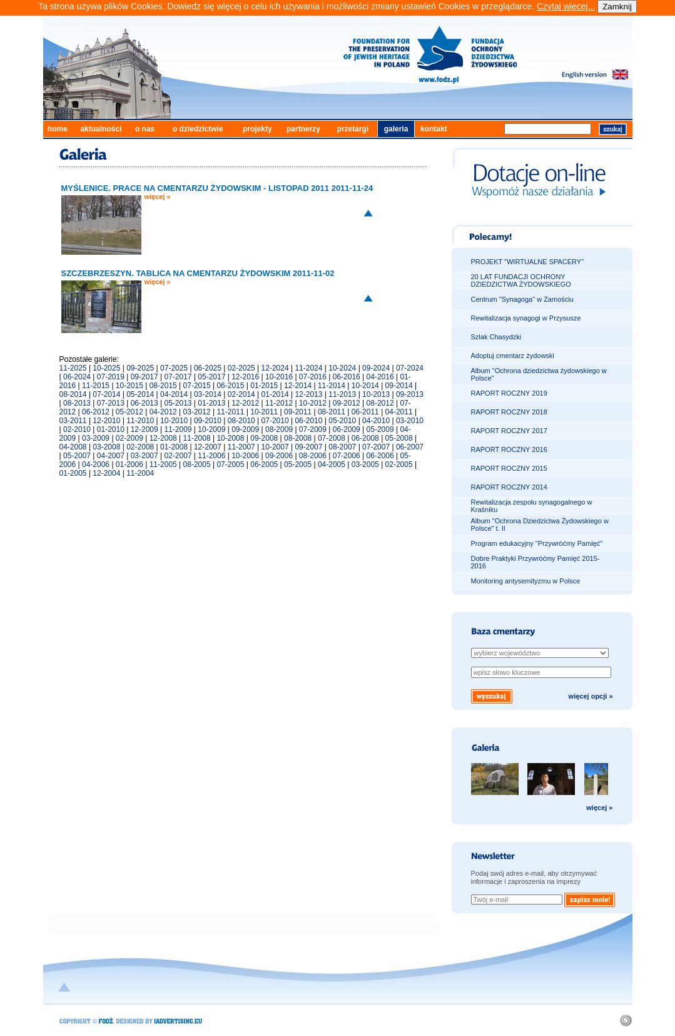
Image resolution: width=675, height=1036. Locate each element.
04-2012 (163, 412)
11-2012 (279, 403)
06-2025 (207, 368)
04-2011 (399, 412)
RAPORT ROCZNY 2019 (509, 393)
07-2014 (106, 394)
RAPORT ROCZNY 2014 (509, 487)
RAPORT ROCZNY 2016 (509, 449)
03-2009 (95, 438)
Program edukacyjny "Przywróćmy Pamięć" (537, 543)
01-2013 (211, 403)
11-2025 (73, 368)
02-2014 (241, 394)
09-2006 (279, 455)
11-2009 (177, 429)
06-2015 (230, 385)
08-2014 (73, 394)
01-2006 (129, 464)
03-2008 (106, 447)
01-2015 (264, 385)
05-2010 (342, 420)
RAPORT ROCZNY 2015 (509, 468)
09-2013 (410, 394)
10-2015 (129, 385)
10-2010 (174, 420)
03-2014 (207, 394)
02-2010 (77, 429)
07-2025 (174, 368)
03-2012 (197, 412)
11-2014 (331, 385)
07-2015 (197, 385)
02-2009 (129, 438)
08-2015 (163, 385)
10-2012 (313, 403)
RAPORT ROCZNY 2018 (509, 412)
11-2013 (342, 394)
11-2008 (197, 438)
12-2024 (275, 368)
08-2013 (77, 403)
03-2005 (365, 464)
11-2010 (140, 420)
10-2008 (230, 438)
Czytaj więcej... (566, 6)
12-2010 (106, 420)
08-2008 (298, 438)
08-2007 (342, 447)
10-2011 (264, 412)
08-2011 (331, 412)
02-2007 (177, 455)
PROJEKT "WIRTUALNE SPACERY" (527, 261)
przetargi (353, 129)
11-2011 (230, 412)
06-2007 (410, 447)
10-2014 (365, 385)
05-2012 (129, 412)
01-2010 (110, 429)
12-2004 (106, 473)
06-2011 (365, 412)
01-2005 (73, 473)
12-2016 (245, 376)
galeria (396, 129)
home (58, 129)
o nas (145, 129)
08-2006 (313, 455)
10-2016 (279, 376)
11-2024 (308, 368)
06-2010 (308, 420)
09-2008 (264, 438)
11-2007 (241, 447)
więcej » (158, 196)
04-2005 (331, 464)
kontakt (433, 129)
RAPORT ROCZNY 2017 (509, 430)
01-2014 (275, 394)
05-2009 (380, 429)
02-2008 (140, 447)
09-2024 (376, 368)
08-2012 (380, 403)
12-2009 (144, 429)
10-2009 (211, 429)
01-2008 (174, 447)
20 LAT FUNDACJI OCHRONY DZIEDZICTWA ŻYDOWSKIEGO (521, 280)
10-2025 (106, 368)
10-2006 (245, 455)
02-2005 (399, 464)
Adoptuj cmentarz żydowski (512, 355)
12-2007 (207, 447)
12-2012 (245, 403)
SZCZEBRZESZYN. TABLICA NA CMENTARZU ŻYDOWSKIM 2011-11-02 (198, 273)
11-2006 (211, 455)
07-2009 (313, 429)
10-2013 (376, 394)
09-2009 (245, 429)
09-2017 (144, 376)
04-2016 (380, 376)
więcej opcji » (591, 696)
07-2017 (177, 376)
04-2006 (95, 464)
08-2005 (197, 464)
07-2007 (376, 447)
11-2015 (95, 385)
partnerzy (303, 129)
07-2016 (313, 376)
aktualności (100, 129)
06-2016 (346, 376)
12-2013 (308, 394)
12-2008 (163, 438)
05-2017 (211, 376)
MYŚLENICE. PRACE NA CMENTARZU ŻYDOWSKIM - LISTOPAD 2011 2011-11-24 (217, 188)
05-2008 (399, 438)
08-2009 (279, 429)
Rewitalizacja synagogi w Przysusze (526, 318)
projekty (257, 129)
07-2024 (410, 368)
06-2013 (144, 403)
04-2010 (376, 420)
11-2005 (163, 464)
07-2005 (230, 464)
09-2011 (298, 412)
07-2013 (110, 403)
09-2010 (207, 420)
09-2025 (140, 368)
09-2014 (399, 385)
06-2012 (95, 412)
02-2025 (241, 368)
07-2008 (331, 438)
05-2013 (177, 403)
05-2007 (77, 455)
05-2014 (140, 394)
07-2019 (110, 376)
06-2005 (264, 464)
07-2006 (346, 455)
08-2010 (241, 420)
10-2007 (275, 447)
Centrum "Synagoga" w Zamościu (522, 299)
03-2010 (410, 420)
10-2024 (342, 368)
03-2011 (73, 420)
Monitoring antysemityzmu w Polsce (526, 581)
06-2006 (380, 455)
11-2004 (140, 473)
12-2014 (298, 385)
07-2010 (275, 420)
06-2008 (365, 438)
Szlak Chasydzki (496, 337)
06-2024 (77, 376)
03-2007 (144, 455)
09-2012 (346, 403)
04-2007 (110, 455)
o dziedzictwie (198, 129)
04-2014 (174, 394)
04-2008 (73, 447)
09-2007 (308, 447)
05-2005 (298, 464)
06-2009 (346, 429)
